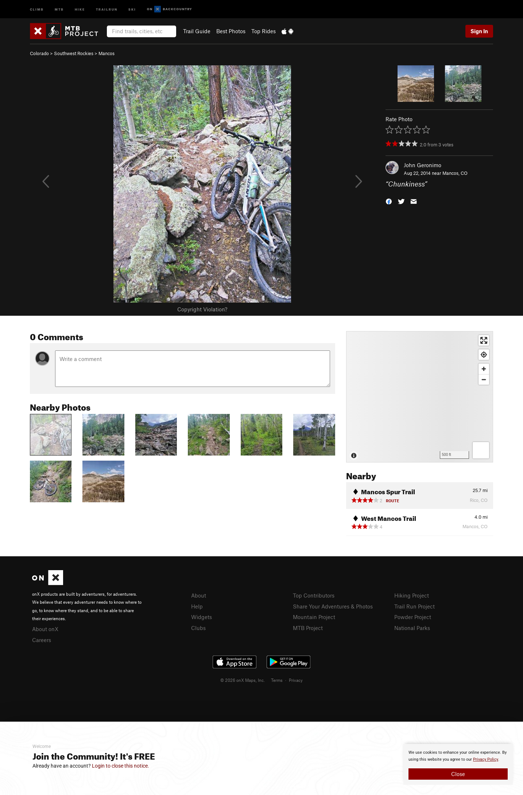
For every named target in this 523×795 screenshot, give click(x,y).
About (198, 595)
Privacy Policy (485, 759)
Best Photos (230, 31)
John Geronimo (422, 165)
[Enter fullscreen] (484, 340)
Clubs (198, 628)
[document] (458, 764)
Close (458, 774)
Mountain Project (314, 617)
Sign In (479, 31)
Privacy (296, 680)
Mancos (106, 53)
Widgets (201, 617)
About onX (45, 629)
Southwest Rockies (73, 53)
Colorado (39, 53)
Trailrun (106, 9)
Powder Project (412, 617)
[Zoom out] (484, 379)
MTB (59, 9)
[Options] (481, 450)
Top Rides (263, 31)
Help (197, 606)
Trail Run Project (414, 606)
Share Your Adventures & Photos (333, 606)
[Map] (419, 396)
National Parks (412, 628)
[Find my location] (484, 354)
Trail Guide (196, 31)
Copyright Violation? (202, 309)
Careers (41, 640)
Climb (37, 9)
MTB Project (308, 628)
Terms (277, 680)
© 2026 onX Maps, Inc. (242, 680)
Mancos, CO (455, 173)
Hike (80, 9)
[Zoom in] (484, 369)
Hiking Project (411, 595)
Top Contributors (313, 595)
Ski (132, 9)
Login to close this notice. (120, 766)
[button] (389, 201)
